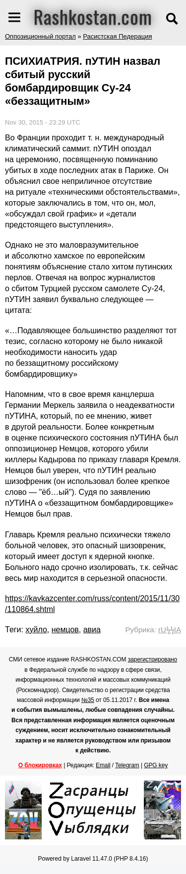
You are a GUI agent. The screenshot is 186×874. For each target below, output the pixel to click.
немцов (65, 629)
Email (103, 765)
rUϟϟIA (169, 629)
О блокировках (40, 765)
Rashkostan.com (93, 16)
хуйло (36, 629)
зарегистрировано (153, 659)
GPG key (156, 765)
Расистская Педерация (117, 36)
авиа (92, 629)
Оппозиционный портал (40, 36)
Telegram (127, 765)
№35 (87, 700)
